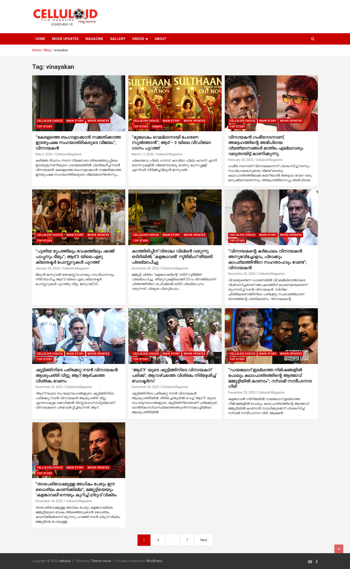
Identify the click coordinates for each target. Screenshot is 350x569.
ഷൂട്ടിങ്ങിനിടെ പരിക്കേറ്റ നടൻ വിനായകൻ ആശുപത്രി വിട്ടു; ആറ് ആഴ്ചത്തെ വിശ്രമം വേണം (76, 375)
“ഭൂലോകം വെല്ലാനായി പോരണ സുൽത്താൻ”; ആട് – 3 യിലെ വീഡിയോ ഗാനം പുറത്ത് (171, 143)
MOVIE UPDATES (65, 39)
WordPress (154, 561)
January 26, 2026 (47, 268)
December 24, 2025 (49, 387)
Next (203, 540)
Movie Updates (98, 120)
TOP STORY (44, 126)
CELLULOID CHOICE (50, 120)
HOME (40, 39)
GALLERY (117, 39)
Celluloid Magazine (68, 154)
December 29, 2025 (145, 268)
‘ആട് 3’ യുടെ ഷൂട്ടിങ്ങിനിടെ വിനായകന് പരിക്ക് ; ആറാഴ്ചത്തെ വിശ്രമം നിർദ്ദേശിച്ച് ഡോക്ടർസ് (174, 375)
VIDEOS (138, 39)
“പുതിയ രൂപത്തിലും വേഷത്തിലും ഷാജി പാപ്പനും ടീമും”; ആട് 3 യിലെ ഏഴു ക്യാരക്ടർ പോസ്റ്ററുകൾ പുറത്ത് (74, 257)
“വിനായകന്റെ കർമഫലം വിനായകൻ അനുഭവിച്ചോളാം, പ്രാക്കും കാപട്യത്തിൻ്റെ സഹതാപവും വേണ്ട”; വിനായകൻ (267, 259)
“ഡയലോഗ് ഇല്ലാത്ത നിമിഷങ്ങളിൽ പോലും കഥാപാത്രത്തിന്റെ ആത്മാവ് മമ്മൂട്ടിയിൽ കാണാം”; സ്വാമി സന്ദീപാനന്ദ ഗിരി (269, 378)
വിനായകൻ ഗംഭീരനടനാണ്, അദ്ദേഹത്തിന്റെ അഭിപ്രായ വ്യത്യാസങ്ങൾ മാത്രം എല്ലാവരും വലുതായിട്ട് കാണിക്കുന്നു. (265, 145)
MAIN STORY (75, 120)
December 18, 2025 (49, 501)
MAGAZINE (94, 39)
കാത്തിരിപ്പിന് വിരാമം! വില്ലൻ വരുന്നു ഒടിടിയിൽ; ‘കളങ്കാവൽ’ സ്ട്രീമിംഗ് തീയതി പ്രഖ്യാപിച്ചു (172, 257)
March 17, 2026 (142, 154)
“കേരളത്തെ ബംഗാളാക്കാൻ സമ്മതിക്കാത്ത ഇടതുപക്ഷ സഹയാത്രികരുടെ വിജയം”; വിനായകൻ (78, 143)
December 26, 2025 (242, 273)
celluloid (65, 561)
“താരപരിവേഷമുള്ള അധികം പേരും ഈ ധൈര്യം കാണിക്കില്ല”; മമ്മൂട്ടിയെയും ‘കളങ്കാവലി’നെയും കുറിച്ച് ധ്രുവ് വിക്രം (76, 489)
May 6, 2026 (43, 154)
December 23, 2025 (242, 392)
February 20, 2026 (240, 160)
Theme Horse (101, 561)
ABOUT (160, 39)
